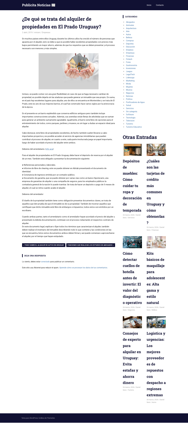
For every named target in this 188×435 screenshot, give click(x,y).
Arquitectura (131, 28)
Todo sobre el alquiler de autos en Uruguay (44, 245)
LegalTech (130, 74)
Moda (128, 84)
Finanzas (130, 56)
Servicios (130, 108)
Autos (128, 34)
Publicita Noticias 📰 (39, 5)
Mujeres (129, 87)
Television (130, 121)
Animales (130, 25)
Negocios (130, 93)
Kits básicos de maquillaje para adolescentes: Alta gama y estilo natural (156, 278)
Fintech (129, 59)
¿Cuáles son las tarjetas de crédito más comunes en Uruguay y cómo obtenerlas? (156, 191)
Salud (128, 105)
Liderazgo (130, 77)
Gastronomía (131, 65)
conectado (45, 261)
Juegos (129, 71)
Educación (130, 47)
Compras (130, 40)
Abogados (130, 22)
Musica (129, 90)
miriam (37, 32)
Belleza (129, 37)
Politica (129, 99)
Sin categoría (131, 111)
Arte (127, 31)
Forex (128, 62)
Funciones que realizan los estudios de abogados (90, 245)
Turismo (129, 124)
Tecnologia (130, 118)
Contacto (160, 5)
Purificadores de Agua (135, 102)
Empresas (46, 32)
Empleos (129, 50)
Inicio (149, 5)
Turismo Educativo (134, 127)
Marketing (130, 81)
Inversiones (131, 68)
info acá (49, 149)
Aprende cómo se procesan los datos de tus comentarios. (83, 267)
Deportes (130, 44)
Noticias (129, 96)
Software (130, 114)
